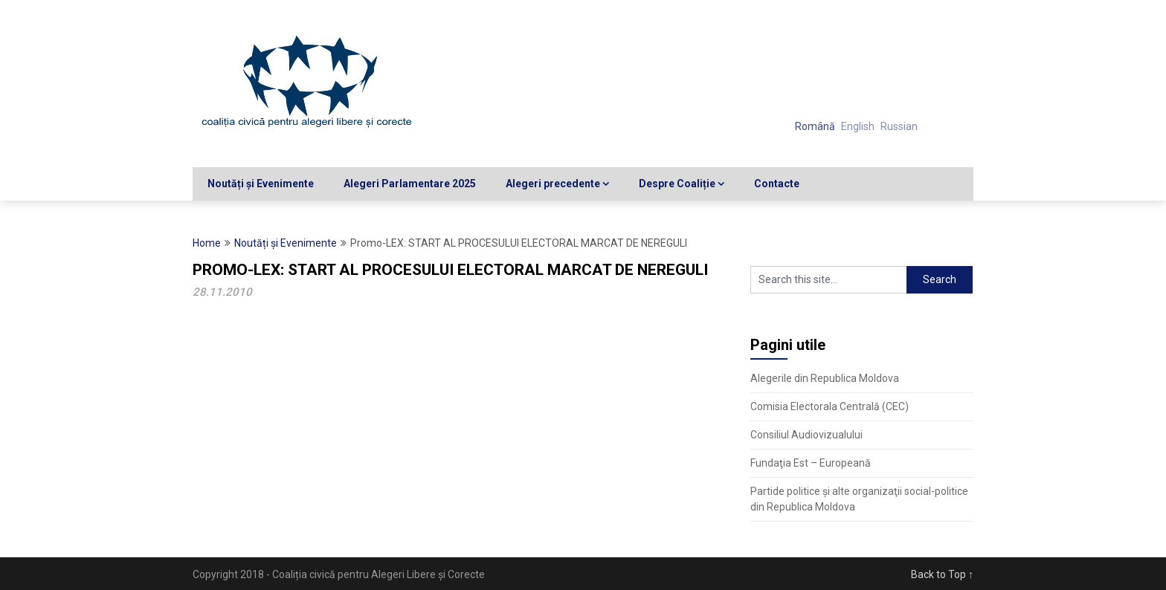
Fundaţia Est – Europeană (810, 463)
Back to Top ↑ (942, 574)
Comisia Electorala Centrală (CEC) (829, 406)
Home (207, 243)
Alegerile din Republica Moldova (824, 378)
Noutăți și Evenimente (260, 183)
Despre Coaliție (677, 183)
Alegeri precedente (553, 183)
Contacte (776, 183)
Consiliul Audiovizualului (806, 435)
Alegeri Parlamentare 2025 (410, 183)
